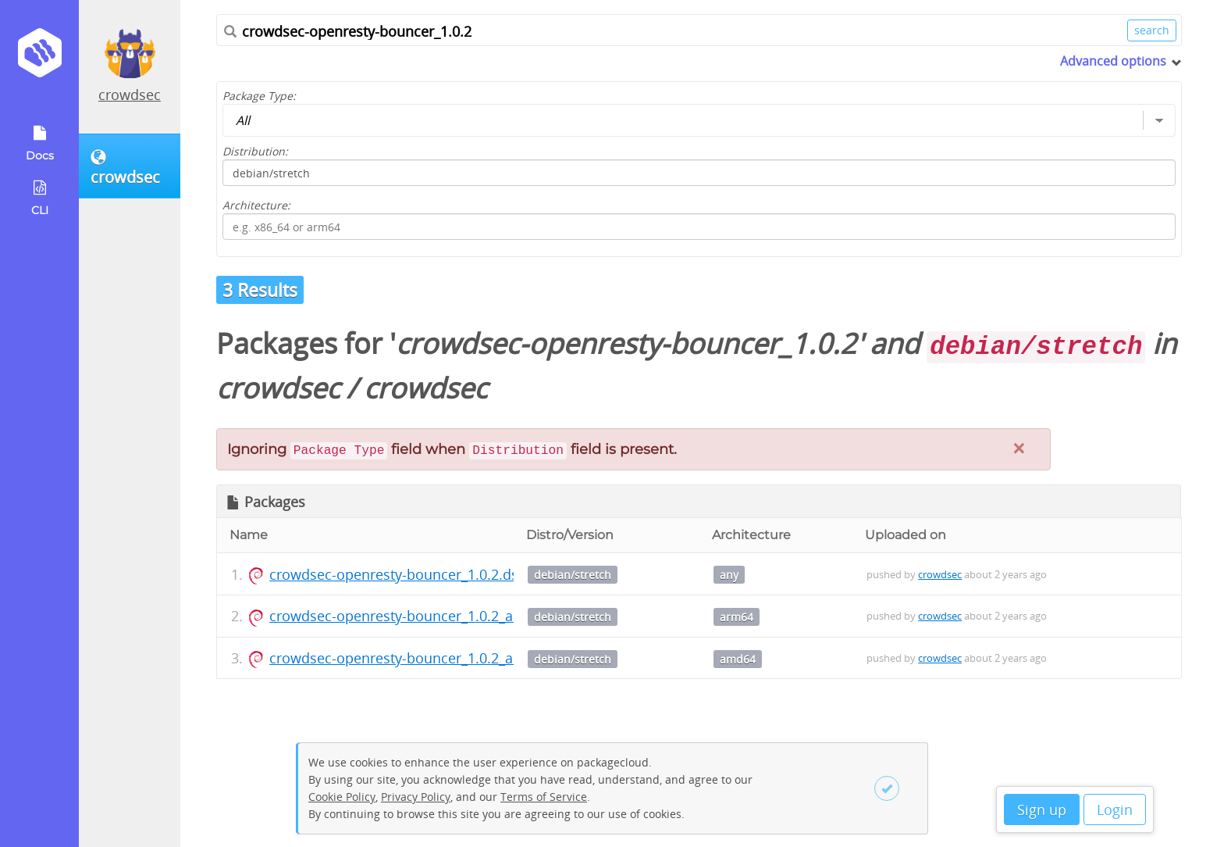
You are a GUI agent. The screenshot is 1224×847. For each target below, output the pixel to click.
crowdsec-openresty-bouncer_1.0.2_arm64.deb (422, 615)
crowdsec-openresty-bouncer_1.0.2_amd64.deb (424, 658)
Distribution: (255, 151)
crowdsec (129, 94)
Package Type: (259, 95)
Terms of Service (543, 796)
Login (1115, 809)
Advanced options (1113, 61)
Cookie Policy (341, 796)
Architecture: (256, 205)
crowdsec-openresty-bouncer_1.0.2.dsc (397, 574)
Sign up (1041, 809)
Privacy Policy (415, 796)
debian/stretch (572, 574)
